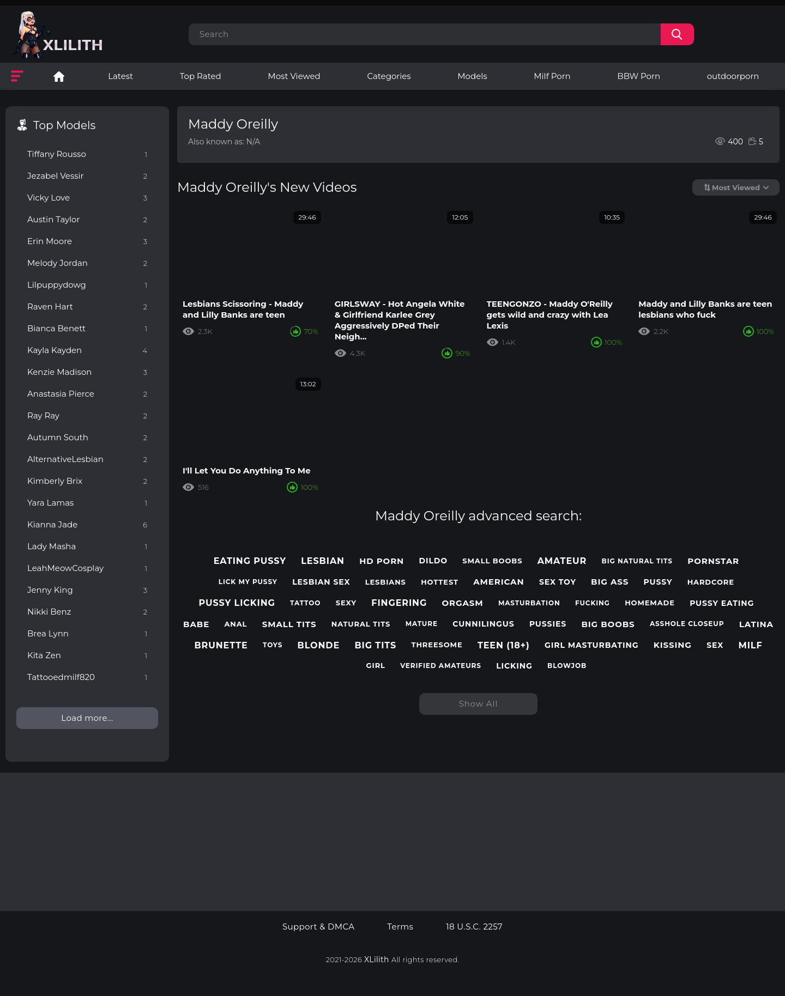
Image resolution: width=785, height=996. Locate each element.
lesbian (323, 561)
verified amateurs (440, 666)
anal (235, 624)
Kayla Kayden (87, 350)
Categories (388, 76)
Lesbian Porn (59, 76)
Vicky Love (87, 197)
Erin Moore (87, 241)
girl (375, 665)
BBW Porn (638, 76)
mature (422, 624)
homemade (650, 603)
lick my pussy (248, 582)
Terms (400, 927)
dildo (433, 561)
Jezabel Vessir (87, 176)
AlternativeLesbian (87, 459)
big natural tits (637, 561)
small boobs (492, 561)
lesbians (385, 582)
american (498, 582)
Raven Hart (87, 306)
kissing (673, 645)
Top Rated (200, 76)
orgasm (463, 603)
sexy (346, 603)
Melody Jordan (87, 263)
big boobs (608, 624)
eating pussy (250, 561)
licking (514, 666)
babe (196, 624)
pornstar (713, 561)
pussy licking (237, 603)
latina (756, 624)
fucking (592, 603)
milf (750, 645)
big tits (375, 645)
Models (472, 76)
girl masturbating (591, 645)
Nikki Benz (87, 611)
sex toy (557, 582)
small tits (289, 624)
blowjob (567, 666)
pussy (658, 582)
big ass (610, 582)
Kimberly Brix (87, 481)
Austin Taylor (87, 219)
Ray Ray (87, 415)
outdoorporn (733, 76)
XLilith (376, 959)
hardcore (710, 582)
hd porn (381, 561)
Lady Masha (87, 546)
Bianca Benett (87, 328)
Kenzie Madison (87, 372)
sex (714, 645)
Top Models (64, 125)
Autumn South (87, 437)
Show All (478, 704)
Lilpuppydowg (87, 285)
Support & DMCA (318, 927)
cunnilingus (483, 624)
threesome (436, 645)
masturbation (529, 603)
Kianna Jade (87, 524)
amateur (562, 561)
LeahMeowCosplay (87, 568)
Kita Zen (87, 655)
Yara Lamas (87, 502)
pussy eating (722, 603)
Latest (120, 76)
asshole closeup (687, 624)
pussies (547, 624)
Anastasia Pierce (87, 393)
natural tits (361, 624)
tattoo (305, 603)
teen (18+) (504, 645)
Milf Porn (552, 76)
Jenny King (87, 590)
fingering (399, 603)
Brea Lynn (87, 633)
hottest (439, 582)
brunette (220, 645)
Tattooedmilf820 (87, 677)
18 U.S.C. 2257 (474, 927)
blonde (319, 645)
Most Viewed (294, 76)
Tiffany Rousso (87, 154)
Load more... (87, 718)
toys (272, 645)
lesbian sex (321, 582)
